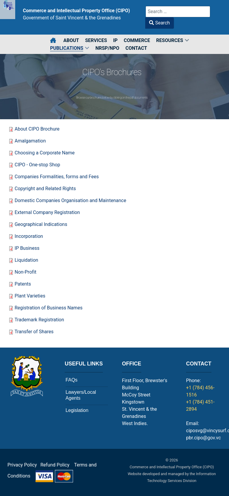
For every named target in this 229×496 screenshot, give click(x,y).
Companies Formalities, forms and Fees (57, 176)
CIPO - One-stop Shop (37, 165)
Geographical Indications (41, 224)
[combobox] (178, 11)
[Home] (53, 40)
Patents (23, 284)
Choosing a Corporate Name (45, 153)
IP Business (27, 248)
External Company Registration (47, 212)
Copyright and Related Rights (45, 188)
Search (159, 23)
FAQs (72, 379)
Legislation (77, 410)
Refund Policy (56, 465)
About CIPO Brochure (38, 129)
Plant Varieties (30, 296)
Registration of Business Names (49, 308)
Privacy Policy (22, 465)
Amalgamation (30, 141)
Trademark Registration (39, 320)
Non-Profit (25, 272)
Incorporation (29, 236)
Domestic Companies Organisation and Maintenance (70, 200)
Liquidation (26, 260)
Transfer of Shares (34, 331)
